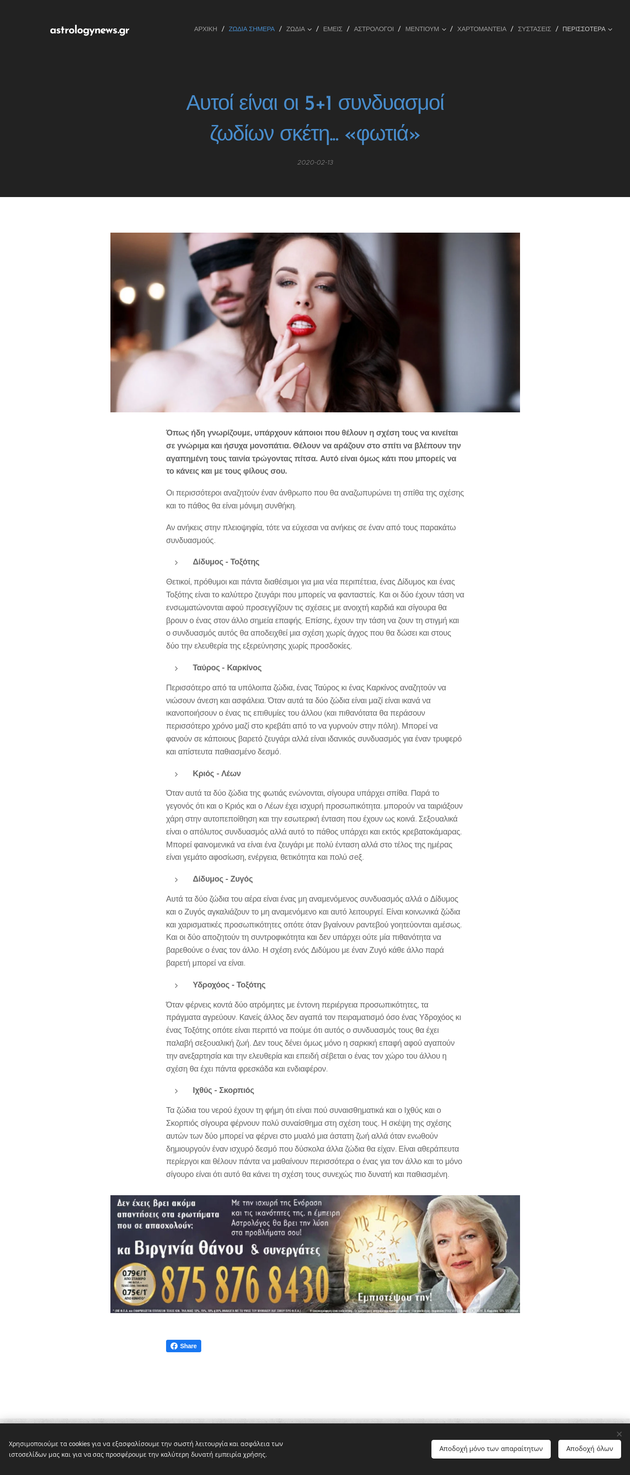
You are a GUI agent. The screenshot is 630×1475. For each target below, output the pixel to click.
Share (184, 1346)
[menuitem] (219, 29)
